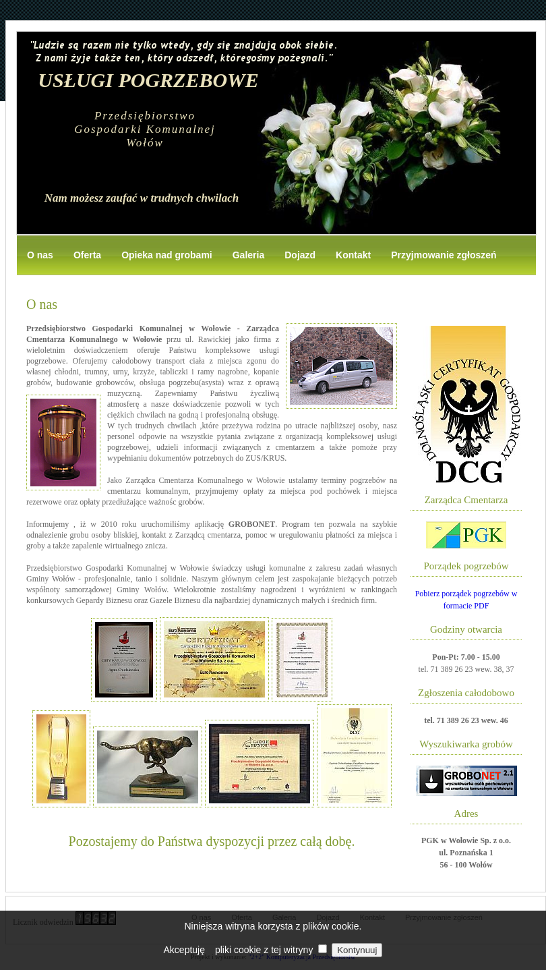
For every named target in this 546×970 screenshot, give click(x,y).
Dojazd (299, 255)
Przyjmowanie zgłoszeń (443, 255)
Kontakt (353, 255)
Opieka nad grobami (166, 255)
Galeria (248, 255)
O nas (40, 255)
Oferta (87, 255)
